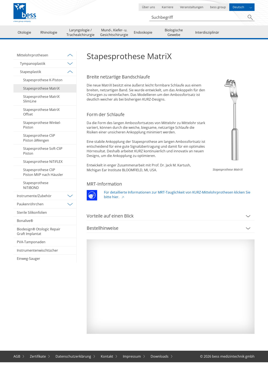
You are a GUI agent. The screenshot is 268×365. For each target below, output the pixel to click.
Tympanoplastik (46, 66)
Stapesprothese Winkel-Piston (42, 128)
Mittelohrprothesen (45, 58)
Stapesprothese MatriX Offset (41, 114)
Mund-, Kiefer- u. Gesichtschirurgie (114, 33)
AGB (17, 359)
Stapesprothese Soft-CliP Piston (42, 153)
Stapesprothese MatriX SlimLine (41, 101)
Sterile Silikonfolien (32, 215)
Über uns (148, 7)
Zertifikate (38, 359)
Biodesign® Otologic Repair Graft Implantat (38, 234)
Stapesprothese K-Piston (42, 83)
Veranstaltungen (191, 7)
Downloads (160, 359)
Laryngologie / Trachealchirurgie (80, 33)
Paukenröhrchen (45, 207)
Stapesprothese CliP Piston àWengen (39, 140)
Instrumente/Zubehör (45, 199)
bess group (218, 7)
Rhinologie (48, 33)
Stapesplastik (46, 75)
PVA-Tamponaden (31, 245)
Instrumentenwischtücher (37, 253)
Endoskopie (143, 33)
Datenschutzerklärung (74, 359)
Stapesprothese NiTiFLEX (42, 164)
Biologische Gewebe (174, 33)
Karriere (167, 7)
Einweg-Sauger (28, 261)
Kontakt (107, 359)
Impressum (132, 359)
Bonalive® (25, 223)
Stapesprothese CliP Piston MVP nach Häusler (43, 175)
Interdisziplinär (207, 33)
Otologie (24, 33)
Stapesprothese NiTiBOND (35, 188)
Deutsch (238, 7)
